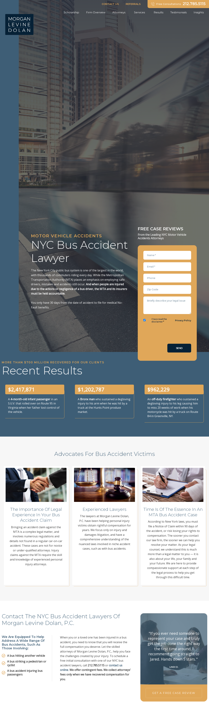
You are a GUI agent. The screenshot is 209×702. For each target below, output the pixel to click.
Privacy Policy (183, 320)
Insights (199, 12)
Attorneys (119, 12)
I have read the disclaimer (159, 320)
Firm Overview (95, 12)
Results (158, 12)
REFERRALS (133, 4)
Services (140, 12)
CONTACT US (110, 4)
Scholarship (71, 12)
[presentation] (170, 334)
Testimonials (178, 12)
